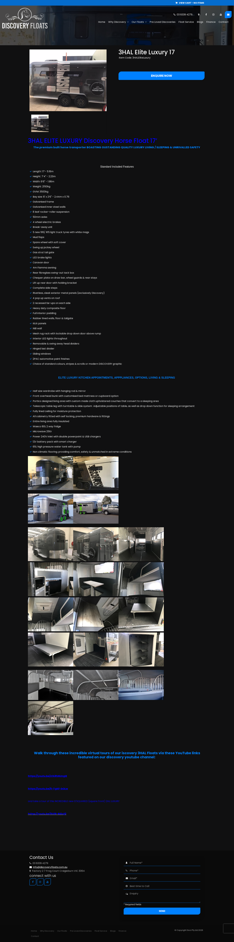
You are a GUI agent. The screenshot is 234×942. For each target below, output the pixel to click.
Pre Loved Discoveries (162, 22)
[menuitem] (33, 931)
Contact (224, 22)
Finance (211, 22)
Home (101, 22)
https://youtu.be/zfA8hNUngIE (47, 776)
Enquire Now (161, 76)
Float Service (186, 22)
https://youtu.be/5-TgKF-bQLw (48, 788)
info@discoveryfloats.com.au (50, 867)
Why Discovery (117, 22)
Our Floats (138, 22)
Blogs (200, 22)
